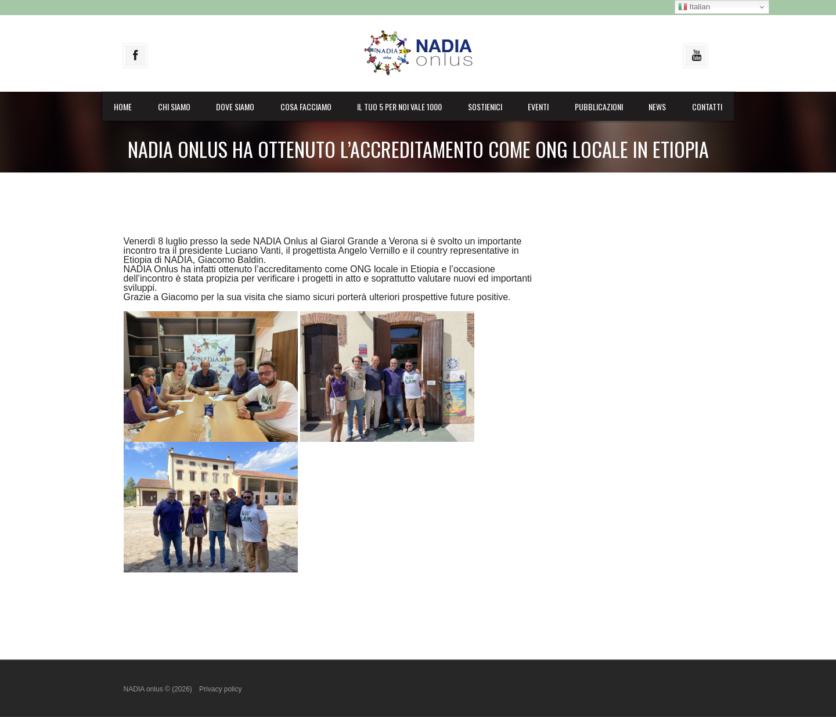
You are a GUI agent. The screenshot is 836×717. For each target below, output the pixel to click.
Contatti (707, 106)
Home (123, 106)
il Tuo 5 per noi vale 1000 (399, 106)
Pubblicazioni (599, 106)
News (657, 106)
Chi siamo (174, 106)
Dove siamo (235, 106)
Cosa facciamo (305, 106)
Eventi (538, 106)
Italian (694, 7)
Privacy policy (220, 689)
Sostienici (485, 106)
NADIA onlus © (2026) (159, 689)
